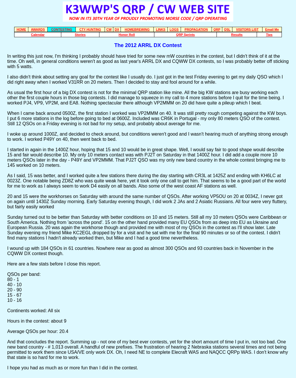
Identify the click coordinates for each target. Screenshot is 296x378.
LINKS (160, 29)
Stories (80, 34)
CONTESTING (61, 29)
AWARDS (38, 29)
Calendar (38, 34)
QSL (227, 29)
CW (109, 29)
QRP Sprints (185, 34)
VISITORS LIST (247, 29)
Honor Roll (127, 34)
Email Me (272, 29)
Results (237, 34)
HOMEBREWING (137, 29)
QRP (217, 29)
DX (117, 29)
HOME (21, 29)
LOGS (174, 29)
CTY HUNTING (90, 29)
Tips (269, 34)
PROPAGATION (196, 29)
